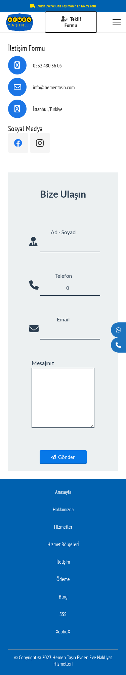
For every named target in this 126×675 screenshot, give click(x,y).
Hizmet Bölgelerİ (63, 544)
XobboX (63, 631)
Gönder (63, 457)
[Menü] (116, 22)
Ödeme (63, 579)
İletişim (63, 561)
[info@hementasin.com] (20, 87)
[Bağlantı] (19, 22)
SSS (63, 614)
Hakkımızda (63, 509)
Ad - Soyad (63, 232)
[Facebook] (18, 143)
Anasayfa (63, 491)
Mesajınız (43, 363)
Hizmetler (63, 526)
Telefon (63, 275)
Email (63, 319)
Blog (63, 596)
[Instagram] (40, 143)
